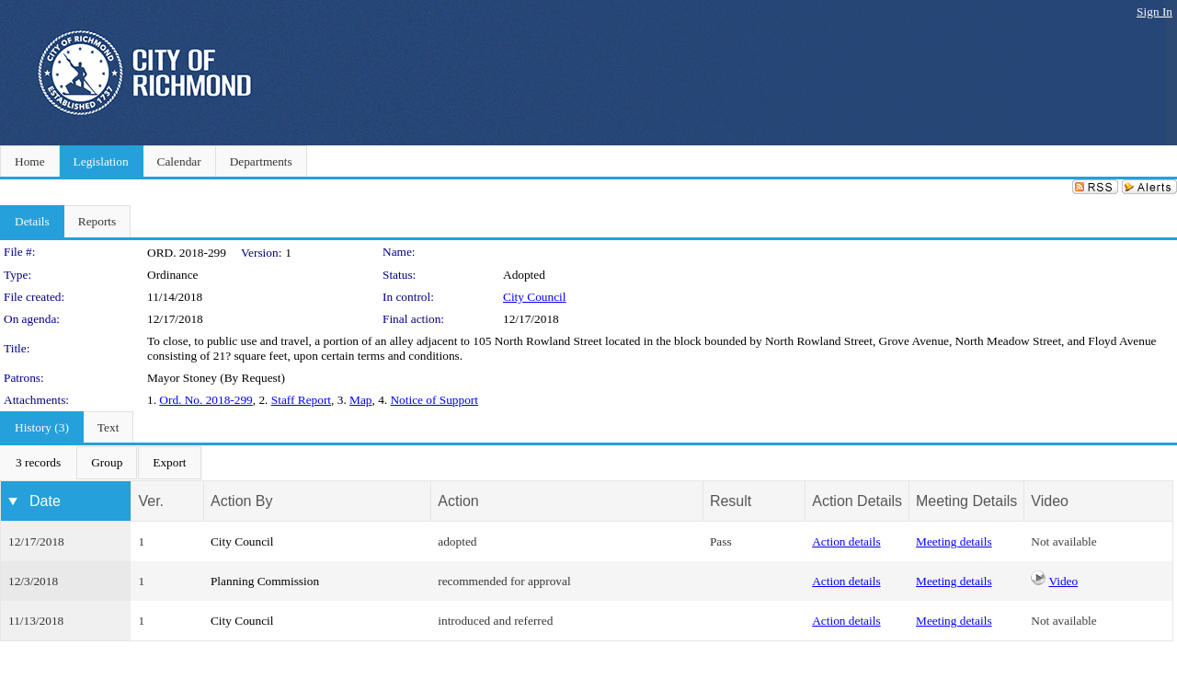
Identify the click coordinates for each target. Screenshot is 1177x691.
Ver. (151, 501)
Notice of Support (434, 400)
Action (458, 501)
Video (1063, 581)
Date (45, 501)
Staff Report (301, 400)
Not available (1063, 541)
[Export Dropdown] (169, 462)
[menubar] (101, 462)
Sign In (1154, 11)
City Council (534, 297)
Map (360, 400)
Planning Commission (265, 581)
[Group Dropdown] (106, 462)
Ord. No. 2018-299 (205, 400)
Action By (242, 501)
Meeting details (954, 541)
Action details (846, 541)
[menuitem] (38, 462)
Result (730, 501)
